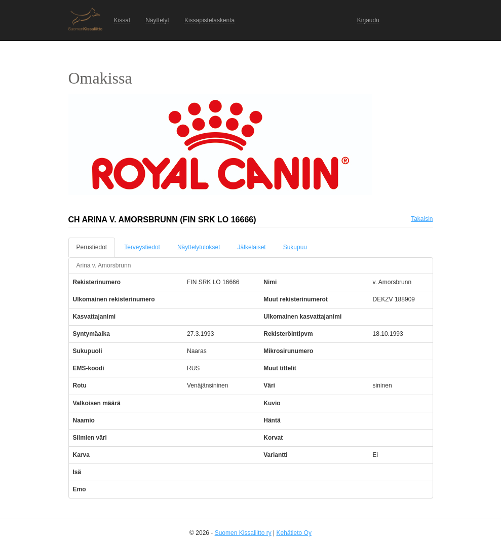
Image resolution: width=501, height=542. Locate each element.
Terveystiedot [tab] (142, 247)
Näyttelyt (157, 20)
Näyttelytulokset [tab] (198, 247)
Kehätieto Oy (294, 532)
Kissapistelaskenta (209, 20)
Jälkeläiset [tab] (252, 247)
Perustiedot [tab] (91, 247)
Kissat (122, 20)
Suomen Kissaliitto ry (243, 532)
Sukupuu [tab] (295, 247)
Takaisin (422, 218)
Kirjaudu (368, 20)
